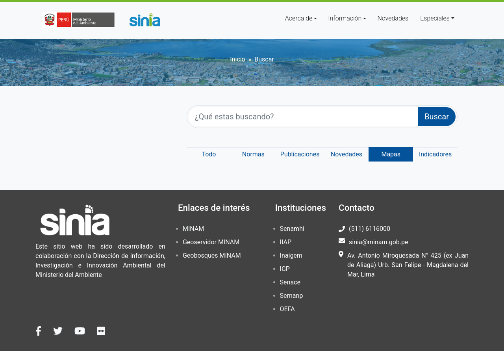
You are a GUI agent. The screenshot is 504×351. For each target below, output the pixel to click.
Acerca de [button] (299, 18)
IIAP (285, 242)
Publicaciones (300, 154)
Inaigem (291, 255)
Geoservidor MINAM (211, 242)
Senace (290, 282)
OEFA (287, 309)
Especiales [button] (435, 18)
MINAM (193, 228)
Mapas (390, 154)
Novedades (392, 18)
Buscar (436, 116)
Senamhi (292, 228)
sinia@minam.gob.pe (378, 242)
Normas (253, 154)
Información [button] (344, 18)
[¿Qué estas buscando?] (303, 116)
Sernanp (291, 295)
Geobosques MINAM (212, 255)
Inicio (237, 59)
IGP (285, 269)
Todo (209, 154)
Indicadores (435, 154)
